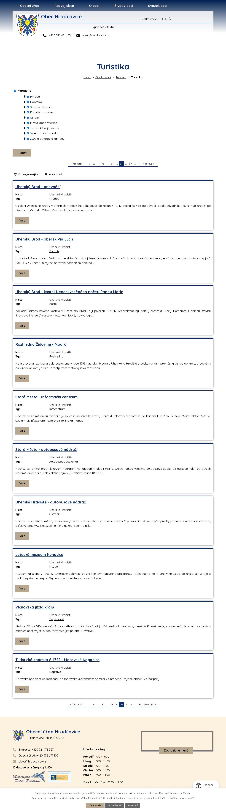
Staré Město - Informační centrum (46, 398)
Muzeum (54, 567)
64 (139, 164)
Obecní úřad (29, 6)
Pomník (54, 252)
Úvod (87, 77)
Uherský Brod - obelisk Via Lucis (44, 240)
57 (126, 164)
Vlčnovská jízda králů (34, 608)
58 (130, 164)
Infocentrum (57, 410)
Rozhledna (56, 357)
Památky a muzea (42, 112)
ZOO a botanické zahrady (47, 139)
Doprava (36, 102)
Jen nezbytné (114, 805)
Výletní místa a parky (44, 133)
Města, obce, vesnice (43, 123)
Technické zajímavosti (44, 128)
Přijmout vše (93, 805)
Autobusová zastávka (63, 462)
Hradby (54, 199)
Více (23, 221)
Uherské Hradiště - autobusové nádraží (50, 503)
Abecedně (55, 175)
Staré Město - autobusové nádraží (46, 450)
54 (112, 164)
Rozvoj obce (64, 6)
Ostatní (35, 117)
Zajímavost (56, 620)
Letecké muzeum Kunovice (39, 555)
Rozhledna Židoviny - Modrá (41, 345)
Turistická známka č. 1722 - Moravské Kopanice (57, 660)
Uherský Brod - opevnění (37, 187)
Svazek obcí (157, 6)
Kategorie (24, 90)
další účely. (185, 792)
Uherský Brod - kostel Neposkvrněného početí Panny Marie (69, 292)
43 (103, 164)
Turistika (121, 77)
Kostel (53, 305)
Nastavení (134, 805)
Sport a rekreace (41, 107)
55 (117, 164)
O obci (94, 6)
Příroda (35, 96)
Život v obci (123, 6)
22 (94, 164)
